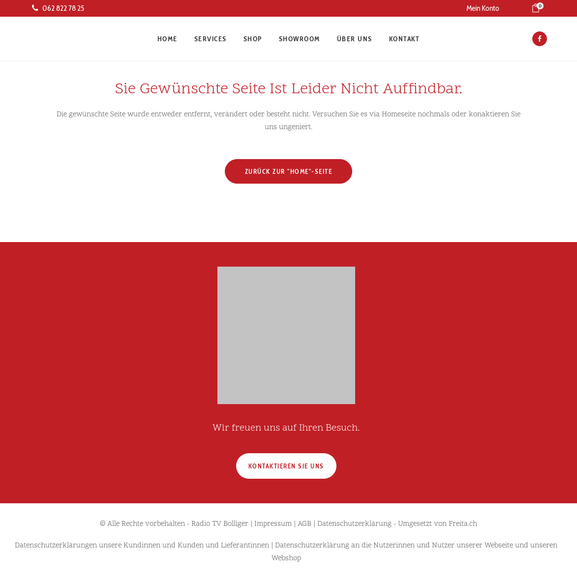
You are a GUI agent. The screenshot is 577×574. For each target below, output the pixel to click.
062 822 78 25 (58, 8)
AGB (304, 524)
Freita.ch (463, 524)
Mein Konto (482, 8)
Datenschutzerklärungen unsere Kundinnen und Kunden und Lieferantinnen (142, 546)
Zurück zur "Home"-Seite (289, 171)
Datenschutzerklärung (354, 524)
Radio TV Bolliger (219, 524)
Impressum (273, 524)
